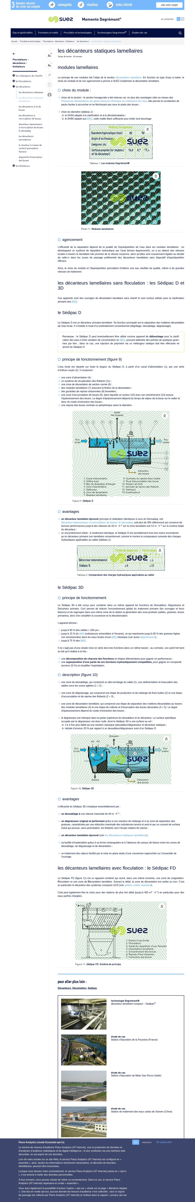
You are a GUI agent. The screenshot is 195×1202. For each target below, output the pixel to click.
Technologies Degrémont (111, 32)
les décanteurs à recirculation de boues (30, 117)
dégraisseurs (147, 637)
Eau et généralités (23, 32)
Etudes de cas (139, 32)
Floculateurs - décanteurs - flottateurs (20, 62)
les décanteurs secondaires (26, 137)
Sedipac (92, 988)
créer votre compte (169, 5)
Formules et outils (48, 32)
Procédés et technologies (78, 32)
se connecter (167, 18)
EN (182, 19)
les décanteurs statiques (31, 92)
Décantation (79, 988)
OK (135, 1142)
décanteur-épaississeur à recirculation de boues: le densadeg (31, 127)
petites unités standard (137, 885)
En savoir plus (164, 1142)
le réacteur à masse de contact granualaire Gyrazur (30, 148)
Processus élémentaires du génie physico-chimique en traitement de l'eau (104, 101)
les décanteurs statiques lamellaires (125, 835)
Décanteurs (64, 988)
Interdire (146, 1142)
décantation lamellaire (129, 77)
